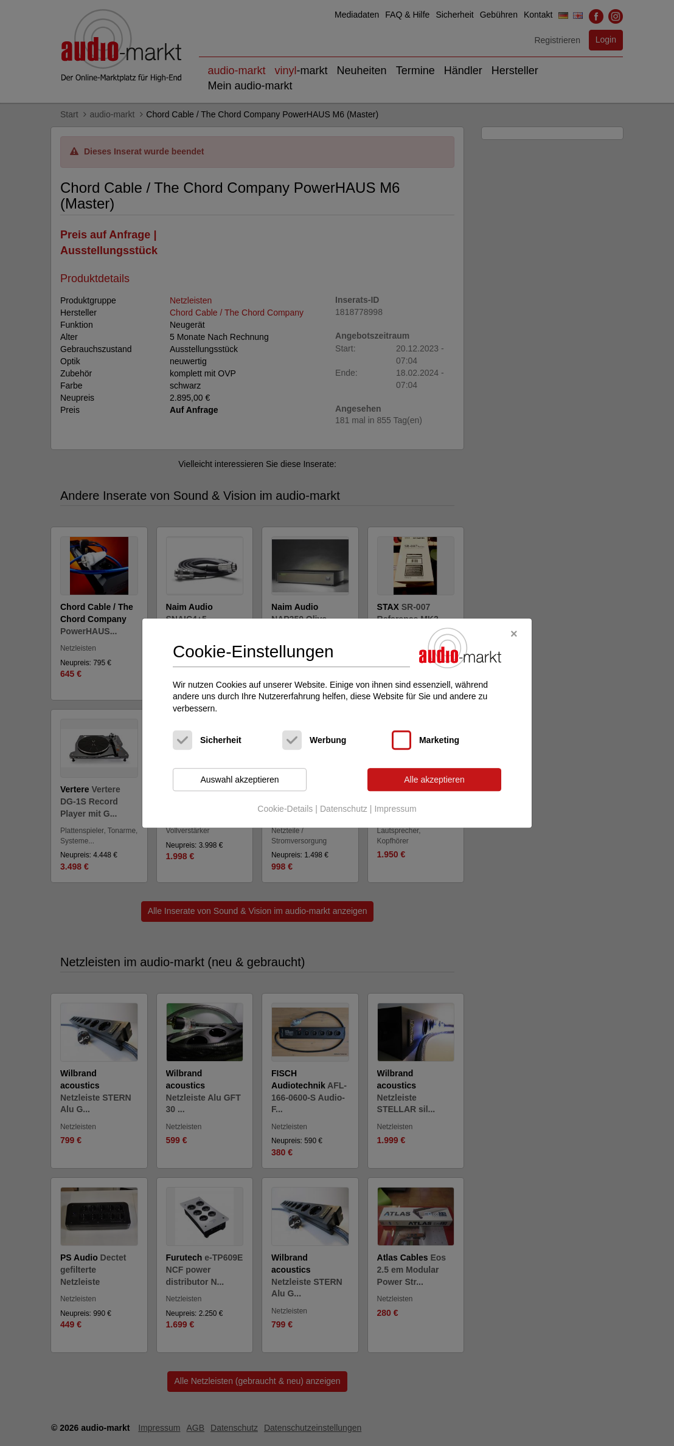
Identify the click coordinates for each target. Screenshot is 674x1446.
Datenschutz (343, 809)
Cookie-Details (285, 809)
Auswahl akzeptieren (239, 779)
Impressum (395, 809)
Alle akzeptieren (434, 779)
